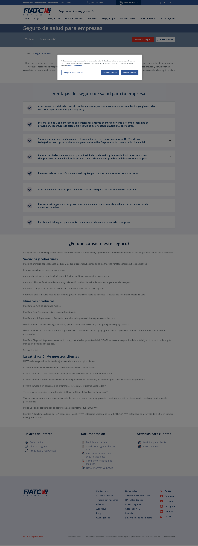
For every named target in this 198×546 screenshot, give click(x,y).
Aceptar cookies (129, 72)
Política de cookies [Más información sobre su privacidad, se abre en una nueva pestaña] (74, 65)
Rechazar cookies (110, 72)
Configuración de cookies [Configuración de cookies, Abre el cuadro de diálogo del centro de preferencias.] (73, 72)
